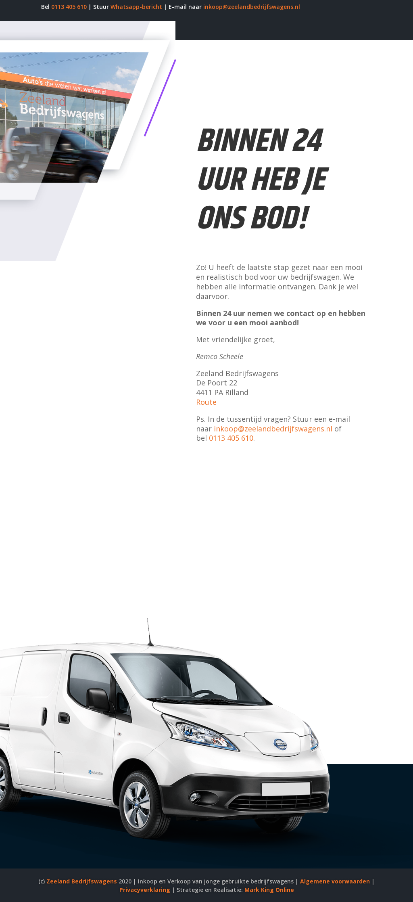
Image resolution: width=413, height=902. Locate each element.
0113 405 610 (69, 6)
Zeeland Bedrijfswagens (81, 881)
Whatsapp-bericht (136, 6)
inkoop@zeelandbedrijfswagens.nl (251, 6)
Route (206, 402)
